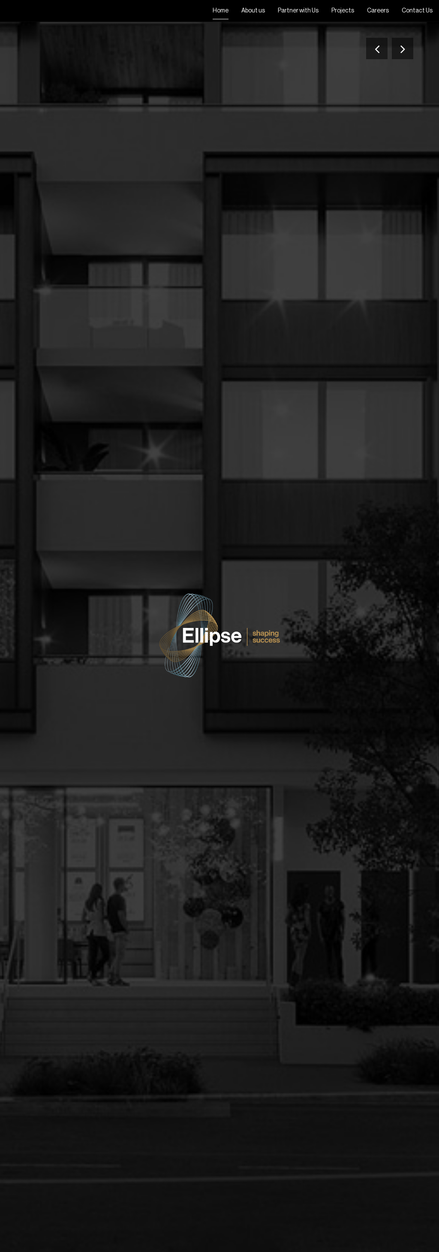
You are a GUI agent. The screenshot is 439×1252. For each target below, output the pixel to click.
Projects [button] (342, 11)
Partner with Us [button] (298, 11)
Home (221, 11)
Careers (378, 11)
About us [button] (253, 11)
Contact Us (417, 11)
